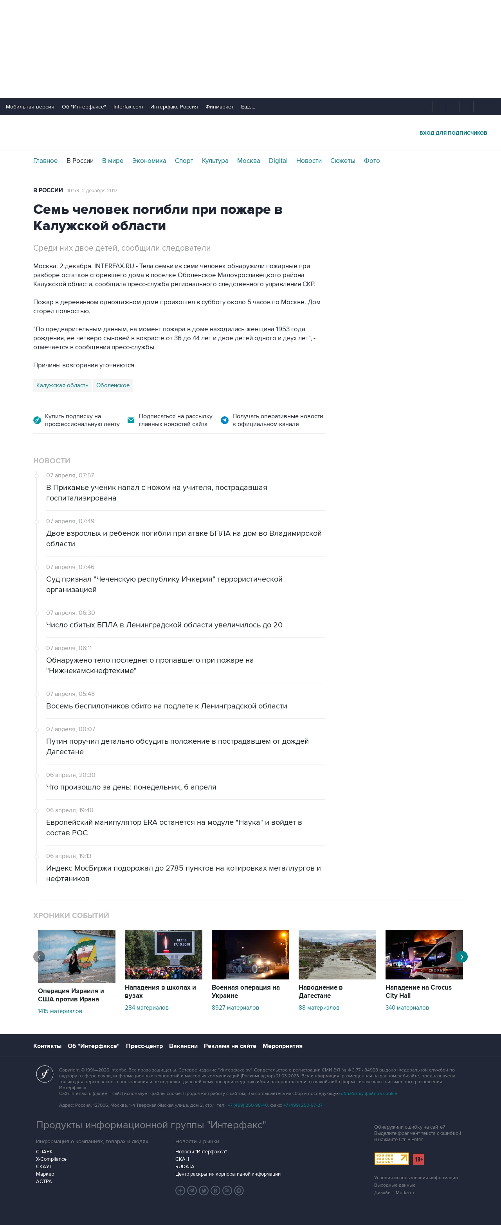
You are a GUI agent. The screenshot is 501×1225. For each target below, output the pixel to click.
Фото (372, 160)
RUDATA (185, 1167)
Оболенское (113, 385)
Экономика (149, 160)
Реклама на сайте (230, 1046)
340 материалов (407, 1007)
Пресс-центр (144, 1046)
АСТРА (44, 1181)
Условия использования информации (416, 1178)
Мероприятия (283, 1046)
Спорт (184, 160)
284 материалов (147, 1007)
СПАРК (44, 1152)
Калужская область (62, 385)
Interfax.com (128, 106)
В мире (113, 160)
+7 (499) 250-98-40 (248, 1105)
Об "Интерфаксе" (84, 106)
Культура (215, 160)
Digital (278, 160)
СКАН (182, 1159)
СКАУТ (44, 1167)
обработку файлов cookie (369, 1094)
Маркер (45, 1174)
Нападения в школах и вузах (160, 992)
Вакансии (183, 1046)
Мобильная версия (30, 106)
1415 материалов (60, 1011)
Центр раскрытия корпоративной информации (228, 1174)
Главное (45, 160)
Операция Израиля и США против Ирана (71, 995)
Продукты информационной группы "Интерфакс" (151, 1125)
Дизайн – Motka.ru (394, 1193)
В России (80, 160)
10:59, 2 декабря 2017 (92, 191)
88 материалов (319, 1007)
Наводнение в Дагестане (321, 992)
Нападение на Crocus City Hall (419, 992)
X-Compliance (51, 1159)
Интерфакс (250, 132)
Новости (309, 160)
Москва (248, 160)
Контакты (47, 1046)
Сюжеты (342, 160)
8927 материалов (235, 1007)
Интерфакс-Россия (174, 106)
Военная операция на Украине (246, 992)
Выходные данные (395, 1185)
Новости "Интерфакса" (201, 1152)
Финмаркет (219, 106)
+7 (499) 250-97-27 (303, 1105)
